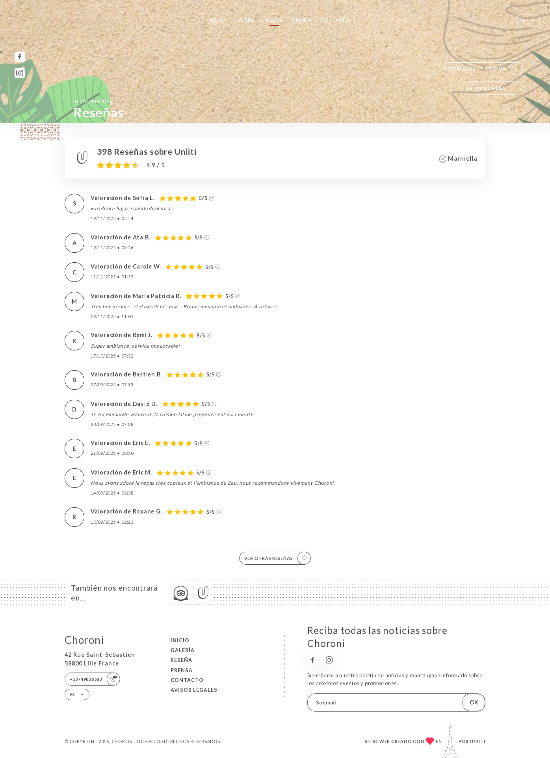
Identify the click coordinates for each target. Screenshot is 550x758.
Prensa (302, 19)
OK (474, 702)
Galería (245, 19)
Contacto (335, 19)
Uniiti (477, 741)
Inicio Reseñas (92, 101)
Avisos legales (194, 690)
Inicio (218, 19)
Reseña (275, 19)
